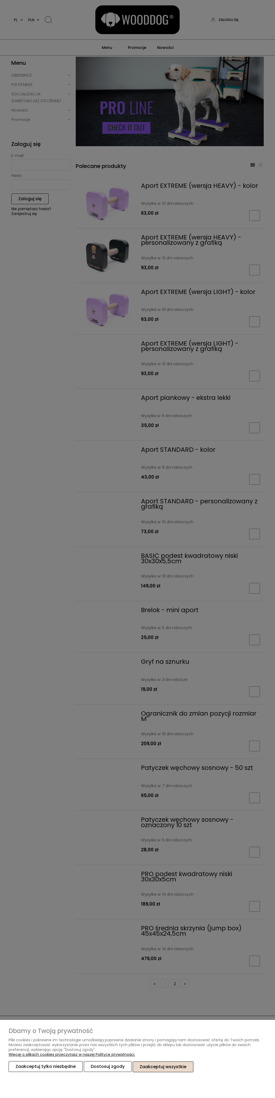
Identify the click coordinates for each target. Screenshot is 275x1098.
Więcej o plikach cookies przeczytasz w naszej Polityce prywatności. (72, 1054)
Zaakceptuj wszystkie (163, 1067)
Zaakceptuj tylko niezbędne (46, 1067)
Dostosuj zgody (108, 1067)
